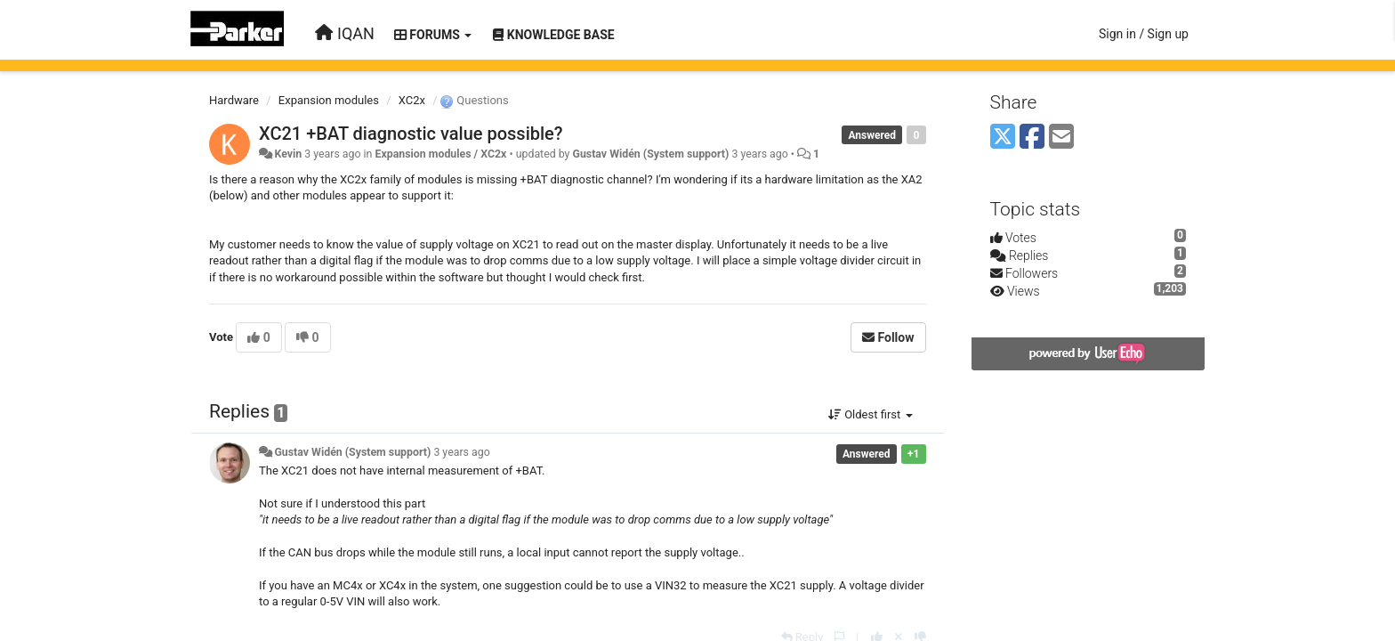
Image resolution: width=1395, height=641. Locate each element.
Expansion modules (328, 100)
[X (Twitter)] (1002, 137)
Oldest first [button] (870, 414)
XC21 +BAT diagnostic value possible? (411, 133)
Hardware (234, 100)
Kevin (288, 154)
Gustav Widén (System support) (650, 154)
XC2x (412, 100)
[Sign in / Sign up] (1144, 34)
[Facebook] (1032, 137)
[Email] (1061, 137)
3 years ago (461, 452)
